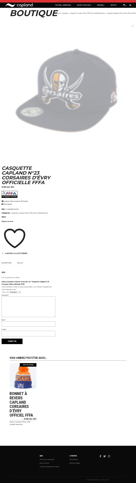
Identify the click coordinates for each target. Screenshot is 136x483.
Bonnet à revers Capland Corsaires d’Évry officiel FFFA (21, 404)
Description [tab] (6, 263)
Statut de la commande (47, 459)
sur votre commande (68, 1)
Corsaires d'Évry (81, 13)
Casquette (73, 13)
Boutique (65, 13)
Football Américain (99, 13)
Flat (92, 13)
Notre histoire (74, 459)
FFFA (88, 13)
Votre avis (5, 295)
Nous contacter (44, 463)
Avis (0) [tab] (20, 263)
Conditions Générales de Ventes (49, 467)
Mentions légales (75, 463)
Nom (4, 320)
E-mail (4, 329)
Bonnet (12, 422)
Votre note (6, 292)
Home (59, 13)
